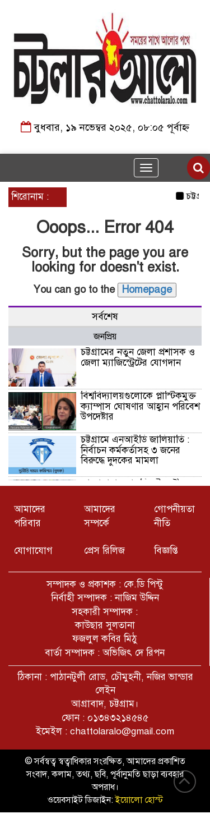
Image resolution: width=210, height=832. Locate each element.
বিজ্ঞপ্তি (166, 551)
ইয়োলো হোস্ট (139, 800)
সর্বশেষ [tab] (105, 317)
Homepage (147, 289)
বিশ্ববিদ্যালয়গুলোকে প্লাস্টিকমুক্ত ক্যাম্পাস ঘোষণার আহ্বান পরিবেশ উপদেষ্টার (140, 406)
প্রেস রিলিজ (104, 551)
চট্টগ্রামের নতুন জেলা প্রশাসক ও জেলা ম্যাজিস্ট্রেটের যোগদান (138, 357)
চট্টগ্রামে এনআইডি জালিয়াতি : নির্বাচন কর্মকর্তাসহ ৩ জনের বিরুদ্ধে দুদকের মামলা (135, 450)
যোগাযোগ (33, 551)
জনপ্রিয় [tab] (105, 336)
